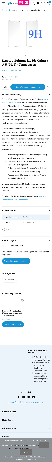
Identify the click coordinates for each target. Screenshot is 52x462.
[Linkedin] (33, 397)
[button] (25, 55)
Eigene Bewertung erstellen (16, 261)
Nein (26, 452)
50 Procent (9, 280)
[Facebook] (18, 397)
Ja (44, 445)
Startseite (16, 10)
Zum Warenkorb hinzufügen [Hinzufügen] (28, 87)
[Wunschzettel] (43, 3)
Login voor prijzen (13, 324)
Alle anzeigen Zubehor (11, 70)
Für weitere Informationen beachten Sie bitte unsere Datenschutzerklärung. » (26, 458)
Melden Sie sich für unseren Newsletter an (26, 402)
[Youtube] (28, 397)
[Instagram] (23, 397)
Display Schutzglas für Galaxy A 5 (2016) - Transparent (12, 313)
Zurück (6, 10)
